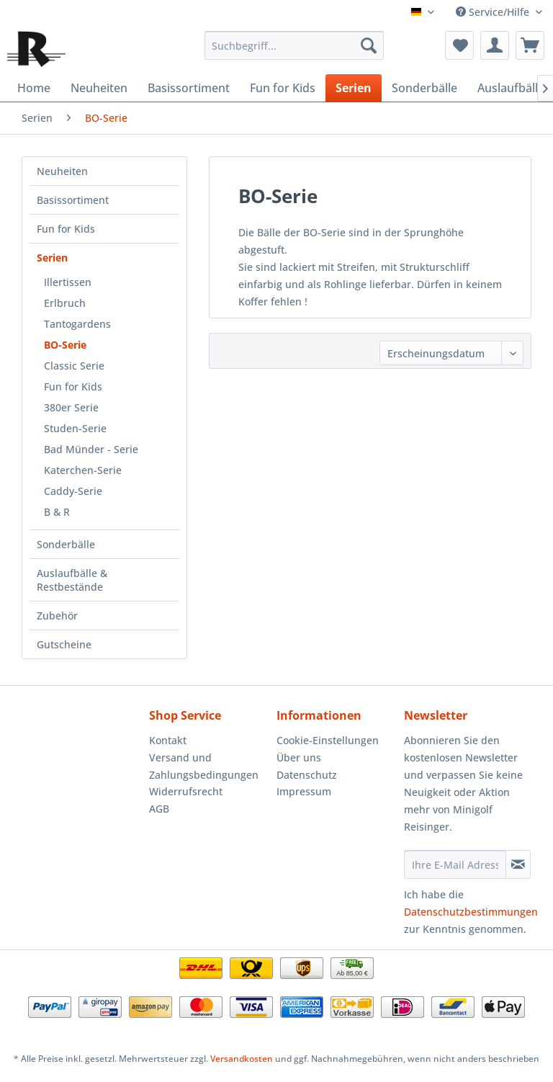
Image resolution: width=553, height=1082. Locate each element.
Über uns (298, 757)
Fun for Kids (66, 229)
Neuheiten (62, 171)
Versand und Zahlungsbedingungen (203, 766)
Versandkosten (241, 1058)
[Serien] (353, 88)
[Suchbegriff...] (294, 45)
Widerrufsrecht (185, 791)
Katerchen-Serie (83, 470)
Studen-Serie (75, 428)
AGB (159, 808)
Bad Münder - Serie (91, 449)
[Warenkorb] (530, 45)
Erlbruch (65, 303)
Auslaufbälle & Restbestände (72, 580)
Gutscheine (64, 644)
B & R (57, 512)
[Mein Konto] (494, 45)
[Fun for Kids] (282, 88)
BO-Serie (65, 345)
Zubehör (57, 615)
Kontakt (167, 740)
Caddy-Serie (73, 491)
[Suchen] (369, 45)
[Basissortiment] (189, 88)
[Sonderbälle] (424, 88)
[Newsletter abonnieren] (518, 864)
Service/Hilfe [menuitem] (494, 12)
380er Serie (71, 407)
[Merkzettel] (459, 45)
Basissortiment (73, 200)
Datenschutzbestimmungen (471, 911)
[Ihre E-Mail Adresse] (455, 864)
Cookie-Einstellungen (327, 740)
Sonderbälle (66, 544)
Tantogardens (77, 324)
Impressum (303, 791)
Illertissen (67, 282)
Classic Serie (74, 365)
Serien (52, 257)
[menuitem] (294, 45)
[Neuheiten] (99, 88)
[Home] (33, 88)
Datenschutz (306, 775)
